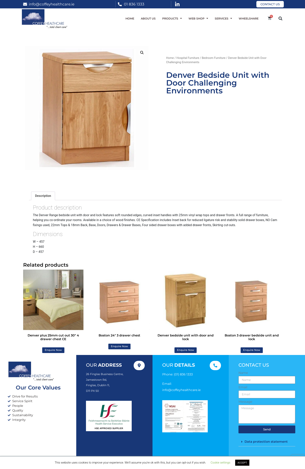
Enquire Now (53, 350)
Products (172, 18)
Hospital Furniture (187, 58)
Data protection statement (266, 441)
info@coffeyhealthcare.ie (51, 4)
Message (245, 401)
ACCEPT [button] (242, 462)
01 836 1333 (134, 4)
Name (243, 372)
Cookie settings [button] (220, 462)
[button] (280, 18)
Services (223, 18)
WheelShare (249, 18)
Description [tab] (43, 196)
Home (129, 18)
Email (242, 387)
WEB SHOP (198, 18)
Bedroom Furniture (213, 58)
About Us (148, 18)
